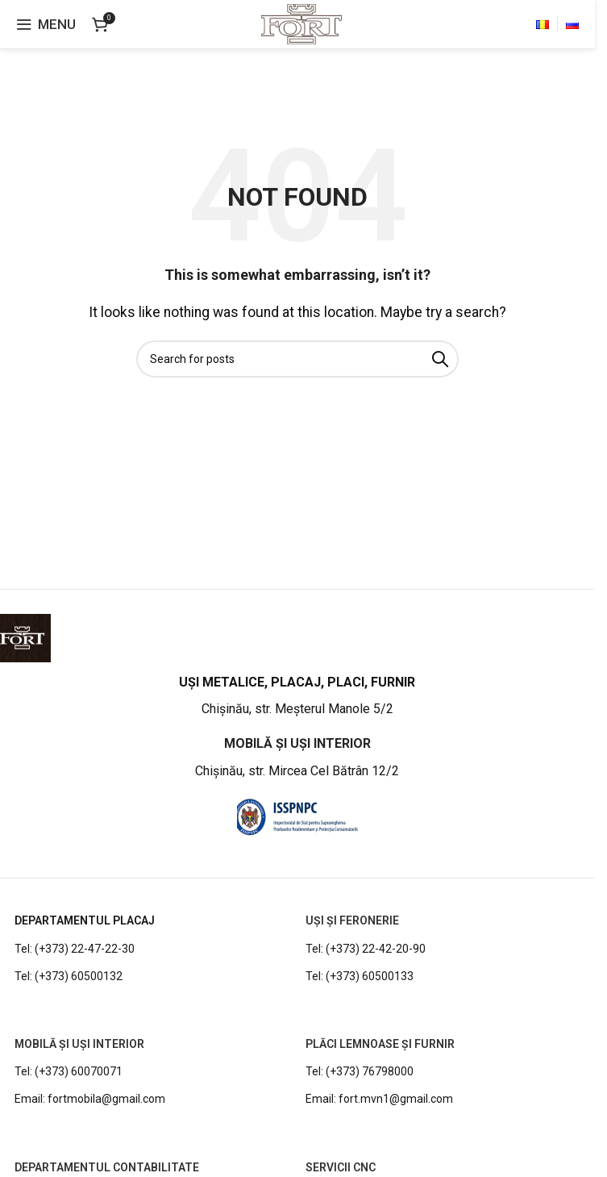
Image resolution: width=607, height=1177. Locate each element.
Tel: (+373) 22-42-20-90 (366, 948)
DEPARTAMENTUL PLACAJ (85, 920)
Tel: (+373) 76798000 (360, 1071)
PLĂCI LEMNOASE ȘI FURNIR (380, 1043)
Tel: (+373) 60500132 (69, 976)
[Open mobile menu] (46, 24)
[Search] (297, 359)
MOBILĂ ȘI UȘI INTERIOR (79, 1043)
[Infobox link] (297, 697)
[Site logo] (301, 23)
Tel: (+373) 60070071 (69, 1071)
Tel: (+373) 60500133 (360, 976)
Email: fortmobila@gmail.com (90, 1098)
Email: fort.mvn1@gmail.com (379, 1098)
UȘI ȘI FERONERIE (352, 920)
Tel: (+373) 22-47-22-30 (75, 948)
